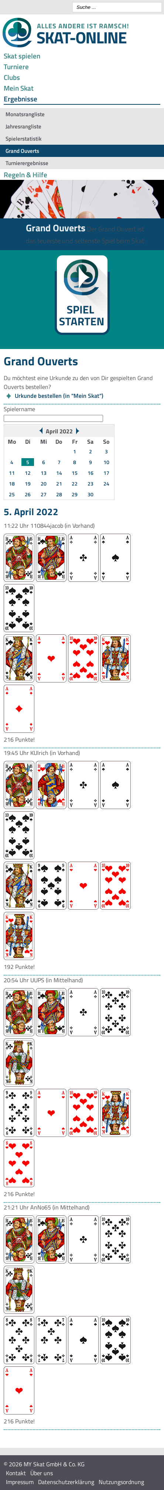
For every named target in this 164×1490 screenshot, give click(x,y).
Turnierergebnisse (27, 163)
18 (12, 483)
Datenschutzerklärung (66, 1481)
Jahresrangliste (23, 126)
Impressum (20, 1481)
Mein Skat (19, 88)
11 (12, 473)
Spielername (19, 409)
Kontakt (16, 1473)
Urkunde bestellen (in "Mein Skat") (59, 395)
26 (28, 494)
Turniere (16, 66)
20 (44, 483)
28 (59, 494)
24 (106, 483)
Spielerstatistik (23, 138)
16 (90, 473)
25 (12, 494)
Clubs (12, 77)
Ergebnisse (20, 98)
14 (59, 473)
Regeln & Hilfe (25, 174)
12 (28, 473)
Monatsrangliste (25, 114)
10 (106, 462)
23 (90, 483)
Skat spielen (22, 55)
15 (75, 473)
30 (90, 494)
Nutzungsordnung (121, 1481)
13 (44, 473)
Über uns (41, 1473)
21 (59, 483)
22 (75, 483)
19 (28, 483)
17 (106, 473)
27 (44, 494)
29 (75, 494)
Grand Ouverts (22, 151)
